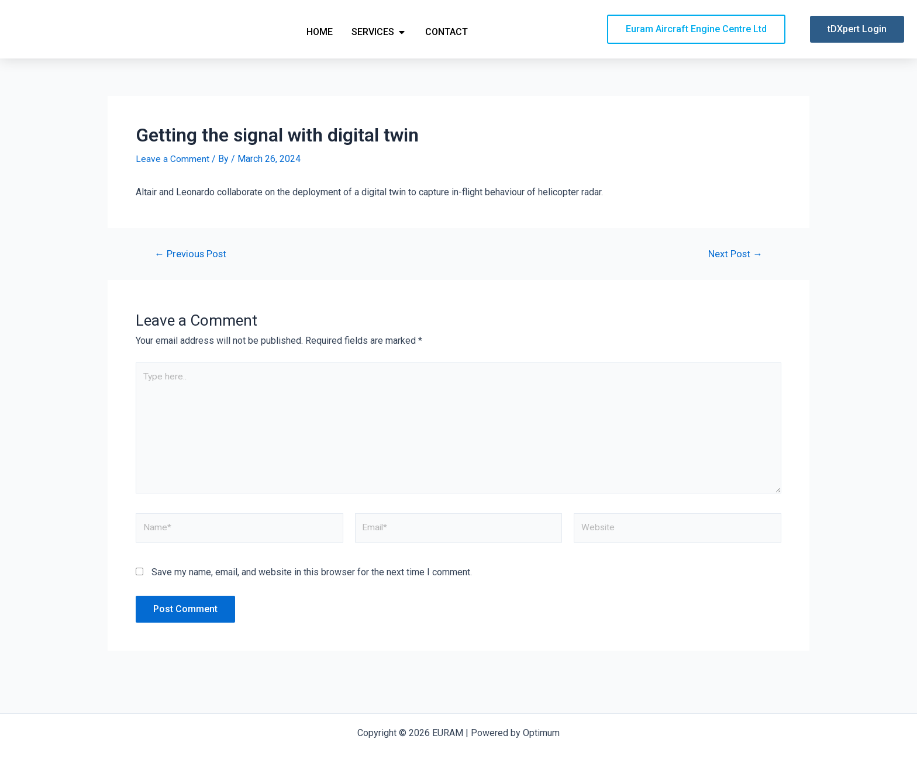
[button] (401, 42)
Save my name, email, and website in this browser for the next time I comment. (311, 596)
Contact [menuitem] (446, 41)
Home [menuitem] (319, 41)
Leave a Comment (172, 179)
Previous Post (191, 274)
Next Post (734, 274)
